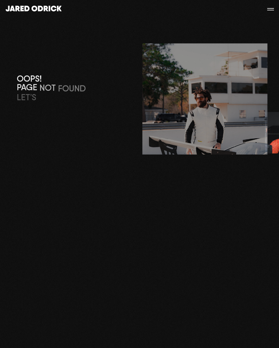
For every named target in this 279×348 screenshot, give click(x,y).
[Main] (34, 9)
